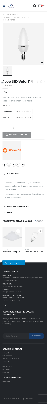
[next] (42, 81)
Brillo (5, 118)
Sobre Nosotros (9, 353)
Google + (18, 165)
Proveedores (8, 355)
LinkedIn (14, 165)
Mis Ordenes (7, 367)
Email (23, 165)
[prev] (39, 81)
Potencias (7, 111)
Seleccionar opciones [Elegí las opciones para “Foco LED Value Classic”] (40, 231)
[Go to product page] (12, 237)
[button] (5, 6)
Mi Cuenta (6, 369)
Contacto (6, 361)
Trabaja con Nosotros (11, 358)
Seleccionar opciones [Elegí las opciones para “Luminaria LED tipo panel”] (18, 231)
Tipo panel (6, 249)
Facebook (5, 165)
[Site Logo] (12, 5)
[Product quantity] (9, 128)
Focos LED (27, 249)
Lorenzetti (6, 381)
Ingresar (6, 372)
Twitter (9, 165)
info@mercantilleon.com (12, 292)
